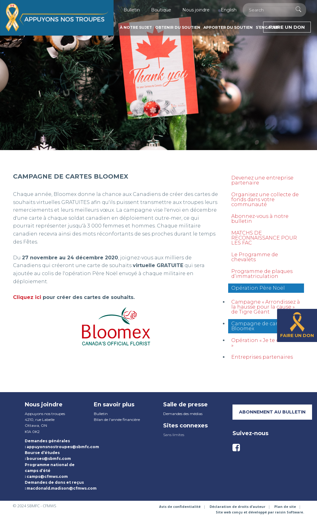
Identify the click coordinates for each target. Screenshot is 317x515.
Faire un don (287, 27)
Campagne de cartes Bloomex (258, 326)
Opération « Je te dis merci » (265, 342)
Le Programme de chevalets (254, 257)
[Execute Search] (298, 9)
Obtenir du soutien (177, 27)
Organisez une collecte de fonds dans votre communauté (265, 199)
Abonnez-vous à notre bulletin (260, 218)
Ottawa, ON (36, 425)
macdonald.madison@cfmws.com (62, 488)
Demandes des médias (182, 413)
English (229, 10)
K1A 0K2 (32, 431)
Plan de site (285, 506)
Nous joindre (196, 10)
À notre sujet (136, 27)
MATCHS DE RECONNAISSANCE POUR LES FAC (264, 238)
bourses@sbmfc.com (49, 458)
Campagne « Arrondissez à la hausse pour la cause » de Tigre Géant (265, 307)
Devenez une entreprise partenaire (262, 180)
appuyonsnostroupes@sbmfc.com (63, 446)
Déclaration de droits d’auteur (237, 506)
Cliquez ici (27, 297)
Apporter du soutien (228, 27)
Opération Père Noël (258, 288)
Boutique (161, 10)
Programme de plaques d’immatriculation (262, 273)
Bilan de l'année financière (117, 419)
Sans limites (173, 434)
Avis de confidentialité (180, 506)
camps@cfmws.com (47, 476)
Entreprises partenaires (262, 357)
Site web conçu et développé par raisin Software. (260, 512)
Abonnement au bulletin (272, 412)
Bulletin (132, 10)
